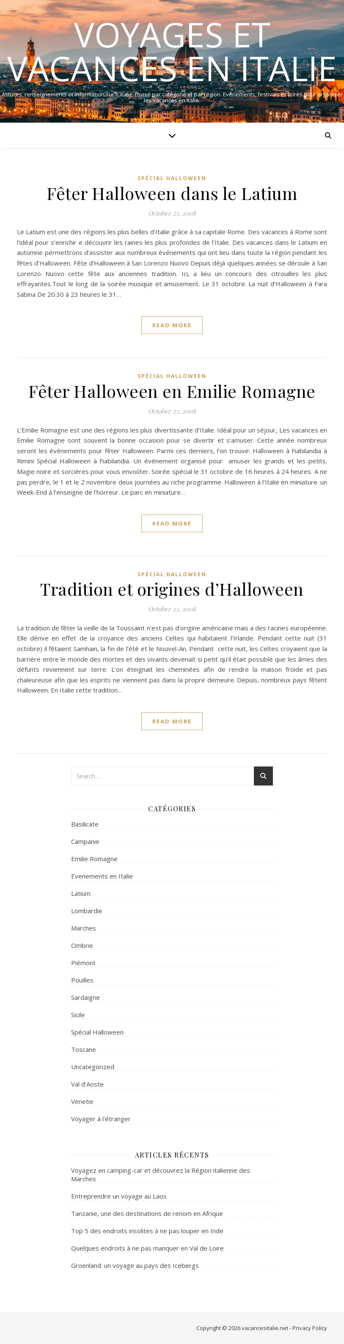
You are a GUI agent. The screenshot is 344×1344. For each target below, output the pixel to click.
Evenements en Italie (102, 876)
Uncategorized (92, 1066)
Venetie (82, 1101)
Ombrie (82, 945)
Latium (81, 893)
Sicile (78, 1014)
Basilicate (85, 824)
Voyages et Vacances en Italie (172, 51)
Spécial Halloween (172, 178)
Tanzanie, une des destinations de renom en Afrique (147, 1213)
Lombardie (86, 910)
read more (172, 325)
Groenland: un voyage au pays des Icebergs (135, 1265)
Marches (83, 928)
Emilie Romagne (94, 858)
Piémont (83, 962)
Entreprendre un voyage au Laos (119, 1196)
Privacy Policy (309, 1328)
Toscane (83, 1049)
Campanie (85, 841)
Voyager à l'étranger (101, 1118)
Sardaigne (85, 997)
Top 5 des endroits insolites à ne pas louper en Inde (147, 1230)
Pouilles (82, 980)
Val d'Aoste (87, 1084)
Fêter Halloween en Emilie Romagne (172, 391)
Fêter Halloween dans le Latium (172, 193)
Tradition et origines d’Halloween (172, 589)
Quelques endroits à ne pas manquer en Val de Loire (147, 1248)
